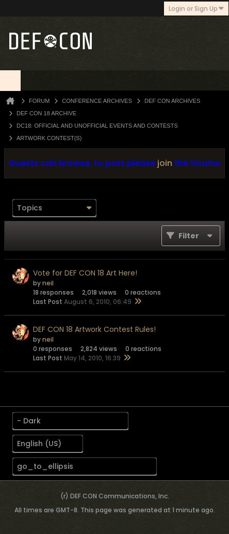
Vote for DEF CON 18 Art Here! (85, 273)
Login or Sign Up (196, 8)
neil (48, 283)
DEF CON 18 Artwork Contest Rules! (94, 329)
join (164, 163)
